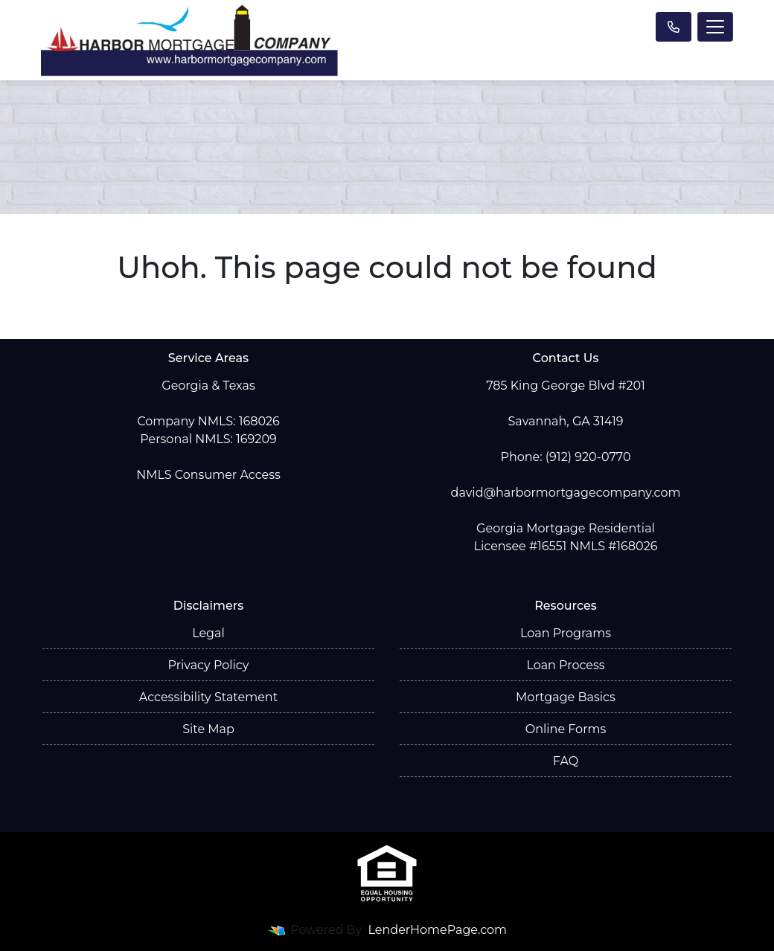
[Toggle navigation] (715, 27)
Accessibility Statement (208, 697)
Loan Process (565, 665)
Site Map (208, 729)
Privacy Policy (208, 665)
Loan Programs (565, 633)
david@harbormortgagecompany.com (566, 493)
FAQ (565, 761)
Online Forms (565, 729)
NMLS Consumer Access (208, 475)
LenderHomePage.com (438, 930)
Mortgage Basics (565, 697)
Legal (208, 633)
